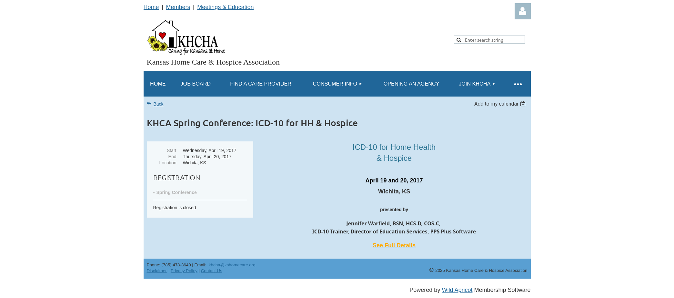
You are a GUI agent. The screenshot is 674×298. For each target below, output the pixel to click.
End (172, 156)
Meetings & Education (225, 7)
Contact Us (211, 270)
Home (151, 7)
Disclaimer (157, 270)
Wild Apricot (457, 290)
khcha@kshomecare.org (232, 264)
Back (159, 104)
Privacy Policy (184, 270)
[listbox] (501, 104)
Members (178, 7)
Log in (523, 11)
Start (171, 150)
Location (167, 162)
